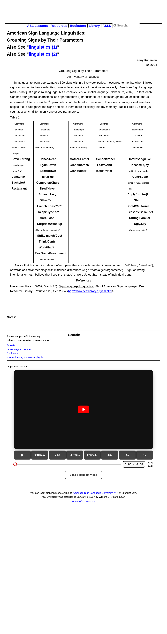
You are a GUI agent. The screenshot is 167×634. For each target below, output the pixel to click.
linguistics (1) (43, 47)
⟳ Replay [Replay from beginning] (39, 454)
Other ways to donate (18, 349)
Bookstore (78, 25)
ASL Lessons (37, 25)
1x (144, 455)
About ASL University (83, 501)
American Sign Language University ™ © (95, 492)
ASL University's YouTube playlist (25, 357)
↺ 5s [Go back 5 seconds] (57, 454)
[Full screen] (150, 464)
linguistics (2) (43, 54)
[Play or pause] (22, 455)
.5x (127, 455)
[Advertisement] (83, 549)
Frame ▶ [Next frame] (92, 454)
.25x (109, 455)
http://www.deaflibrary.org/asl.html (90, 291)
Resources (58, 25)
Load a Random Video (83, 474)
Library (94, 25)
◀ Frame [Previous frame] (75, 454)
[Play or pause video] (83, 409)
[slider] (15, 464)
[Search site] (126, 25)
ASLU (106, 25)
